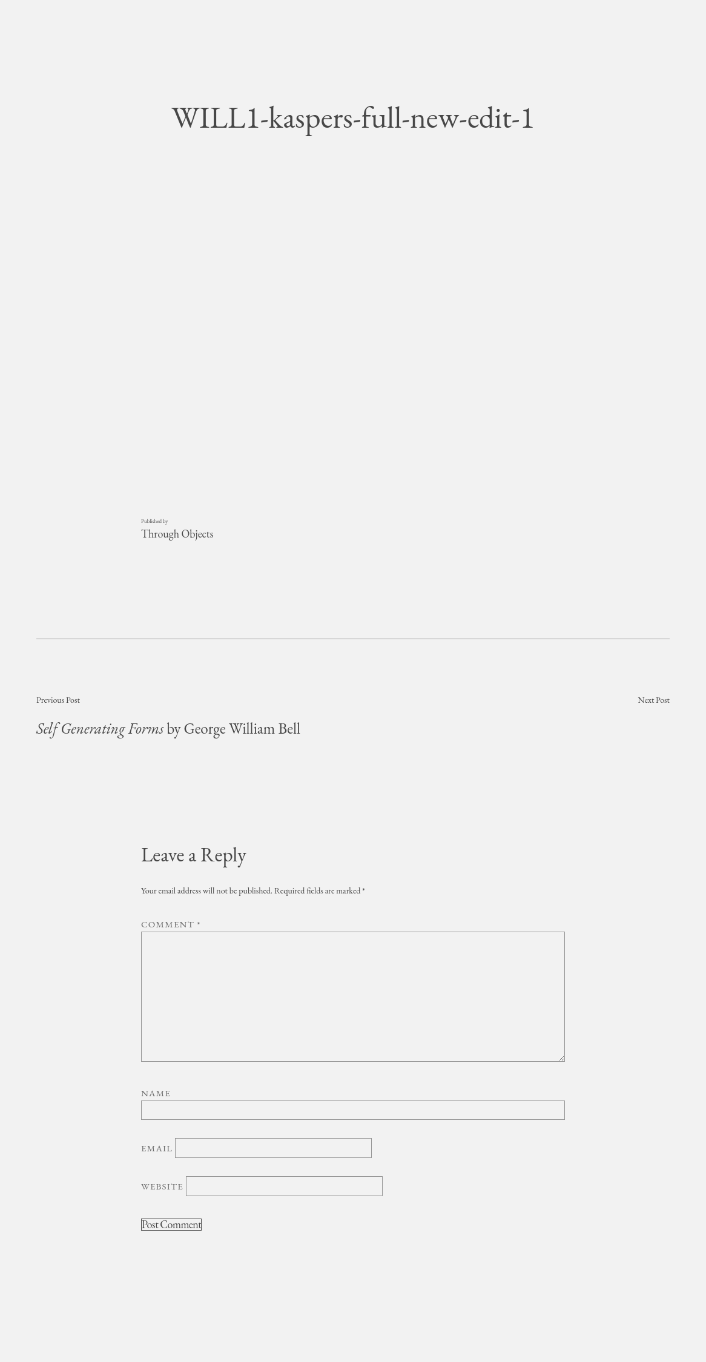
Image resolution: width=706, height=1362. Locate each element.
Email (157, 1148)
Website (162, 1186)
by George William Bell (168, 728)
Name (156, 1093)
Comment (170, 924)
